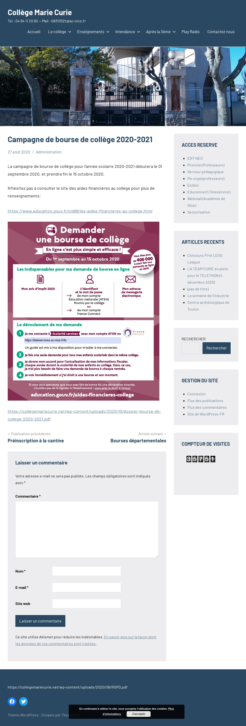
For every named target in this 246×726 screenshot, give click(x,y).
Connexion (196, 393)
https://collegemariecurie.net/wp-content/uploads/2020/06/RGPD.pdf (68, 687)
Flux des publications (205, 400)
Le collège (58, 31)
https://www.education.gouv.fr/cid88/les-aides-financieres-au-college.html (80, 211)
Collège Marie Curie (40, 12)
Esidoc (193, 185)
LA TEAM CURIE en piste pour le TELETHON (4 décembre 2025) (207, 275)
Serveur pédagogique (205, 171)
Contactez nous (220, 31)
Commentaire (28, 496)
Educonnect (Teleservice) (208, 191)
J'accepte (138, 714)
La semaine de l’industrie (208, 295)
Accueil (33, 31)
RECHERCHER (194, 338)
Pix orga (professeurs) (205, 178)
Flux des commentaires (207, 407)
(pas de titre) (198, 289)
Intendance (126, 31)
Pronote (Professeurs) (205, 165)
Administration (49, 151)
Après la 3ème (160, 31)
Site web (22, 603)
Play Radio (191, 31)
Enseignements (92, 31)
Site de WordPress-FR (205, 414)
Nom (20, 571)
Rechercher (216, 347)
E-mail (21, 587)
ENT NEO (195, 158)
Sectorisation (198, 212)
